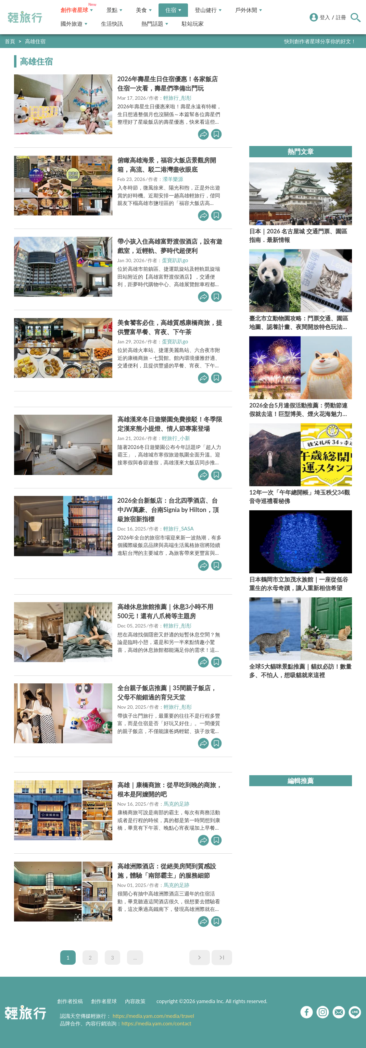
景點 (114, 10)
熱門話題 (154, 24)
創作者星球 (77, 10)
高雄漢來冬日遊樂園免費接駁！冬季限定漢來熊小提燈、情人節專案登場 (169, 423)
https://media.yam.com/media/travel (153, 1016)
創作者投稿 (70, 1001)
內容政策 (135, 1001)
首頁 (10, 41)
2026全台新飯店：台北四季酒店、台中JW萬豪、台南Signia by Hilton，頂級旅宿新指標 (168, 510)
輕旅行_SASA (178, 528)
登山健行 (208, 10)
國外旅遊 (74, 24)
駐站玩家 (193, 24)
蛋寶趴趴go (175, 260)
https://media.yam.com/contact (156, 1023)
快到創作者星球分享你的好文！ (320, 41)
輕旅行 (25, 17)
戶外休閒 (248, 10)
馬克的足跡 (176, 804)
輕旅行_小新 (176, 438)
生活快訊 (112, 24)
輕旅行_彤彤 (177, 98)
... (135, 957)
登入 (325, 17)
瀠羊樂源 (173, 179)
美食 (144, 10)
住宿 (173, 10)
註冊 (341, 17)
